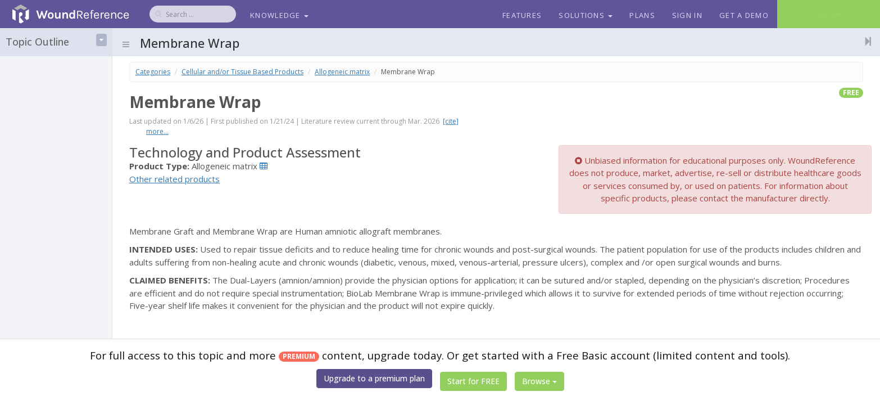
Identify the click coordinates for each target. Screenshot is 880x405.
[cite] (451, 121)
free (851, 92)
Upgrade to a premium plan (374, 378)
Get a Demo (744, 15)
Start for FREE (473, 381)
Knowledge (279, 15)
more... (157, 131)
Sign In (687, 15)
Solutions (586, 15)
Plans (642, 15)
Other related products (174, 178)
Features (522, 15)
